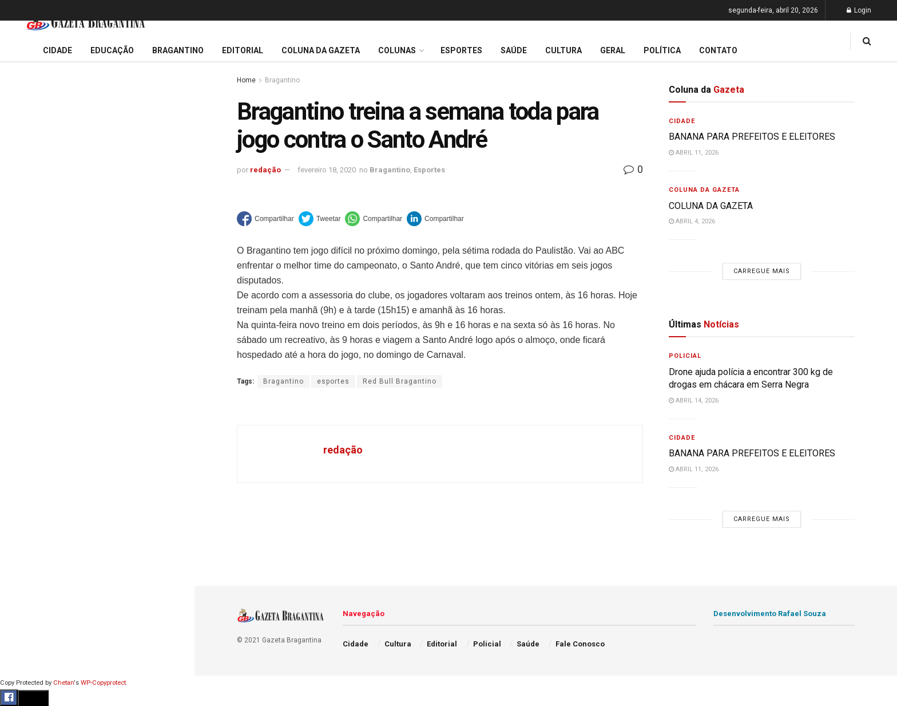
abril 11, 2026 (694, 152)
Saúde (23, 556)
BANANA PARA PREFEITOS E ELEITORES (92, 113)
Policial (26, 512)
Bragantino (32, 447)
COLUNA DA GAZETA (711, 205)
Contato (718, 50)
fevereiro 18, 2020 (326, 169)
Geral (21, 578)
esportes (333, 381)
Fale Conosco (37, 600)
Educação (30, 381)
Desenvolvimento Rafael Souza (769, 613)
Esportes (28, 469)
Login (859, 10)
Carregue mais (97, 269)
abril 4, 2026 (692, 221)
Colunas (397, 50)
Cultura (25, 490)
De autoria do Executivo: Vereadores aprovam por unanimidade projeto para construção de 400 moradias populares (90, 141)
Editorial (27, 403)
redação (265, 169)
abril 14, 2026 (694, 400)
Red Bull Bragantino (399, 381)
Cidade (25, 359)
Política (26, 534)
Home (246, 80)
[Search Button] (170, 686)
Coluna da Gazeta (44, 425)
